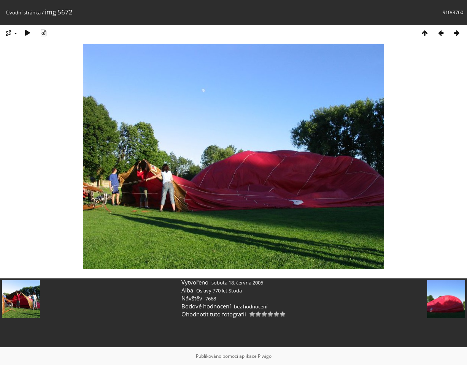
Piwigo (265, 356)
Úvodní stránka (23, 12)
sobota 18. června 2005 (237, 282)
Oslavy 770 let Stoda (219, 290)
